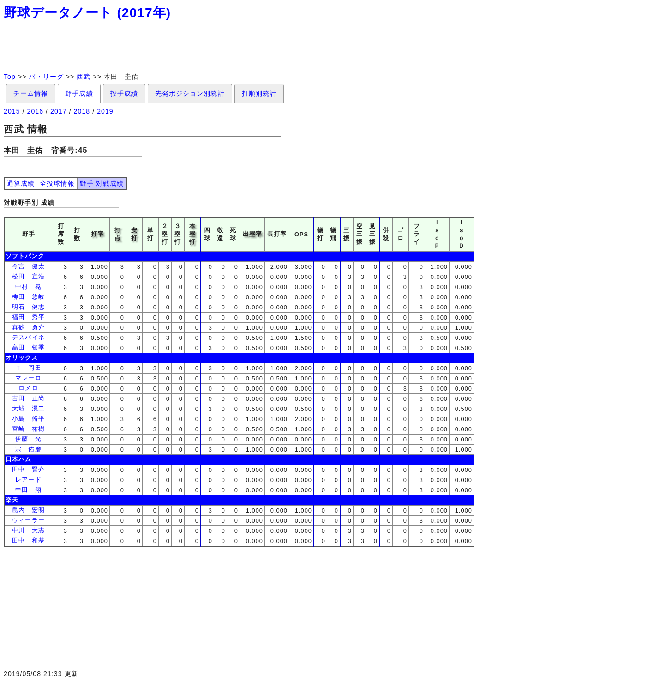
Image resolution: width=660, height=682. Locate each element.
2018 (82, 111)
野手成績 (79, 93)
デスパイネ (28, 337)
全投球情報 (57, 183)
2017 (58, 111)
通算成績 (21, 183)
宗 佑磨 (28, 449)
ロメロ (28, 388)
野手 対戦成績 (102, 183)
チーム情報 (30, 93)
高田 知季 (28, 347)
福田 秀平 (28, 317)
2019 (105, 111)
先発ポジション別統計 (190, 93)
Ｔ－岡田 (28, 367)
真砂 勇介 (28, 327)
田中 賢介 (28, 469)
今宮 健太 (28, 266)
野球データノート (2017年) (87, 13)
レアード (28, 479)
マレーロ (28, 377)
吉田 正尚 (28, 398)
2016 (35, 111)
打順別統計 (259, 93)
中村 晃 (28, 286)
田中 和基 (28, 540)
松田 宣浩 (28, 276)
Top (10, 76)
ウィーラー (28, 520)
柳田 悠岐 (28, 296)
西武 (83, 76)
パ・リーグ (46, 76)
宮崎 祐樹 (28, 428)
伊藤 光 (28, 438)
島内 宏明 (28, 510)
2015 (12, 111)
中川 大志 (28, 530)
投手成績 (124, 93)
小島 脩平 (28, 418)
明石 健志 (28, 306)
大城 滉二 (28, 408)
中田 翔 (28, 489)
